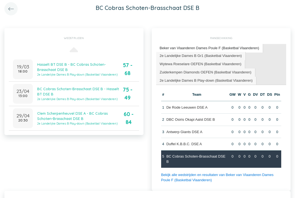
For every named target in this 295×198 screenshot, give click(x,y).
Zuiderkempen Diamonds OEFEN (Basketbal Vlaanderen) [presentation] (205, 72)
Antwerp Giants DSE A (184, 132)
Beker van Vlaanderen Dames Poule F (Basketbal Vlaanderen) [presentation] (209, 48)
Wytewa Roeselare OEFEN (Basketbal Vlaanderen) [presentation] (201, 64)
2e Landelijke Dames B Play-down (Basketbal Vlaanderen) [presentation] (206, 80)
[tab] (209, 48)
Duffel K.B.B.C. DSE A (184, 144)
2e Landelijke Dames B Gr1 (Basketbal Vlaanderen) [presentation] (201, 56)
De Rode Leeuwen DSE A (187, 107)
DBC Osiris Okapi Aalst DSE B (190, 119)
